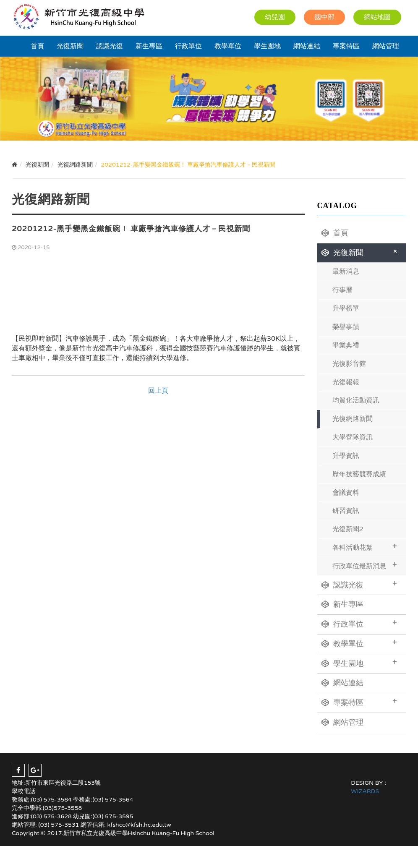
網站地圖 (377, 17)
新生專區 (149, 46)
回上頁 (158, 390)
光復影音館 (349, 364)
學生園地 (267, 46)
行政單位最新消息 (364, 565)
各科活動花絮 (364, 546)
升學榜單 (345, 308)
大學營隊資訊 (352, 437)
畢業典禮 (345, 345)
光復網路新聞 (352, 419)
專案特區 (346, 46)
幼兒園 (275, 17)
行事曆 (342, 290)
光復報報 (345, 382)
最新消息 (345, 271)
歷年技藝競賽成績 (359, 474)
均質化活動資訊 (355, 400)
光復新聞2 (347, 529)
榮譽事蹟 (345, 327)
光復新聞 (70, 46)
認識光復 (109, 46)
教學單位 (227, 46)
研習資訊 (345, 511)
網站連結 (306, 46)
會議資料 (345, 492)
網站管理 (385, 46)
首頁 (37, 46)
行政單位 (188, 46)
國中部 (324, 17)
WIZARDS (365, 791)
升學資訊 (345, 456)
